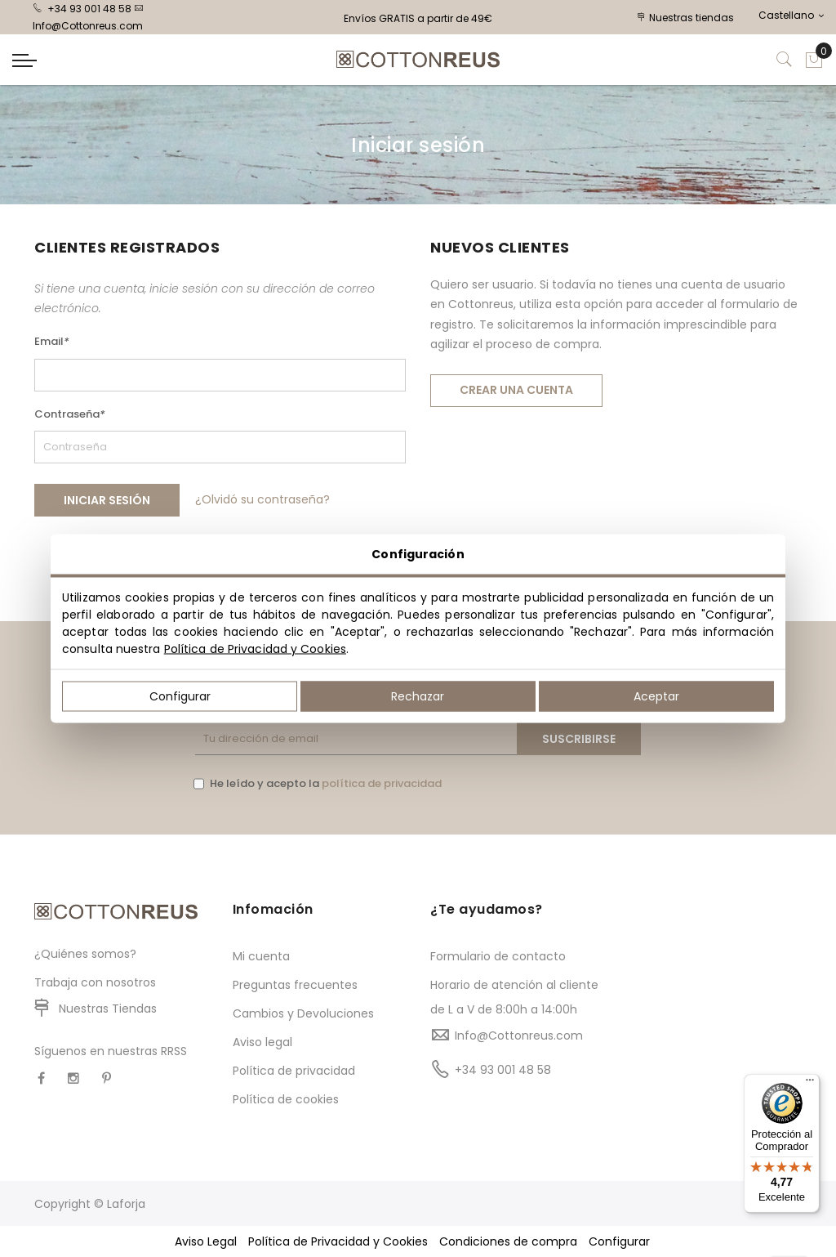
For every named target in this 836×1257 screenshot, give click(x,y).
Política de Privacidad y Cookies (255, 649)
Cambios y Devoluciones (303, 1013)
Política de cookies (286, 1099)
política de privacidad (382, 783)
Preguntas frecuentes (295, 985)
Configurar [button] (619, 1241)
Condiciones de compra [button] (508, 1241)
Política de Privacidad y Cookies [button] (338, 1241)
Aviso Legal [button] (206, 1241)
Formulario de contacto (498, 956)
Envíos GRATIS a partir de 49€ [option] (418, 18)
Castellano (791, 15)
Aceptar (656, 696)
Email (51, 341)
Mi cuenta (261, 956)
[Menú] (810, 1084)
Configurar (180, 696)
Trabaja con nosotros (95, 982)
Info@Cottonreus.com (519, 1035)
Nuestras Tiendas (108, 1008)
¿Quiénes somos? (85, 954)
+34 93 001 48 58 (82, 9)
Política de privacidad (294, 1070)
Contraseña (69, 414)
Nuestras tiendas (686, 18)
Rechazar (417, 696)
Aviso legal (262, 1042)
